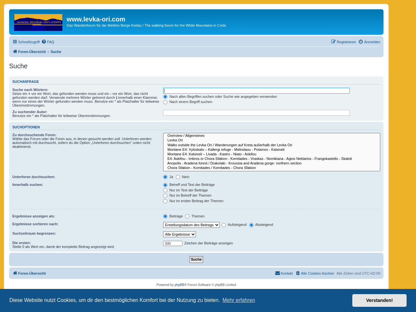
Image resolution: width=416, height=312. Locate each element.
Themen (194, 216)
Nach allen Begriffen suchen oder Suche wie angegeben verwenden (220, 96)
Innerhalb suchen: (27, 185)
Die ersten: (21, 243)
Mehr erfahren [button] (238, 300)
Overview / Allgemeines (272, 136)
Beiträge (173, 216)
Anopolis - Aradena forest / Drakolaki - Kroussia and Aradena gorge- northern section (272, 163)
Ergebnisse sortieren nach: (35, 224)
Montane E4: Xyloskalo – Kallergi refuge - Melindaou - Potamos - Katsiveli (272, 150)
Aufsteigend (234, 225)
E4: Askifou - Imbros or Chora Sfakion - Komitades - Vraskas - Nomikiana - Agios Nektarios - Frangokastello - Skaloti (272, 159)
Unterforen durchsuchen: (33, 177)
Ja (168, 177)
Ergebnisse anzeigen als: (33, 216)
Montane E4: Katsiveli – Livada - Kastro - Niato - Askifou (272, 154)
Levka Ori (272, 140)
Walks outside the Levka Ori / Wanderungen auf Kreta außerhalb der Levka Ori (272, 145)
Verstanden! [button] (379, 300)
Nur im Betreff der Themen (187, 195)
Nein (182, 177)
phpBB (179, 285)
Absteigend (261, 225)
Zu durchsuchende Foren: (34, 135)
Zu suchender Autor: (29, 112)
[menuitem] (47, 42)
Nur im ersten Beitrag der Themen (193, 201)
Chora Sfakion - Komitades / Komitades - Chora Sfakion (272, 168)
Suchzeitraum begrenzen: (34, 233)
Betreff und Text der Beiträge (189, 185)
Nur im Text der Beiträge (185, 190)
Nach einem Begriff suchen (187, 102)
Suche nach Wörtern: (30, 90)
